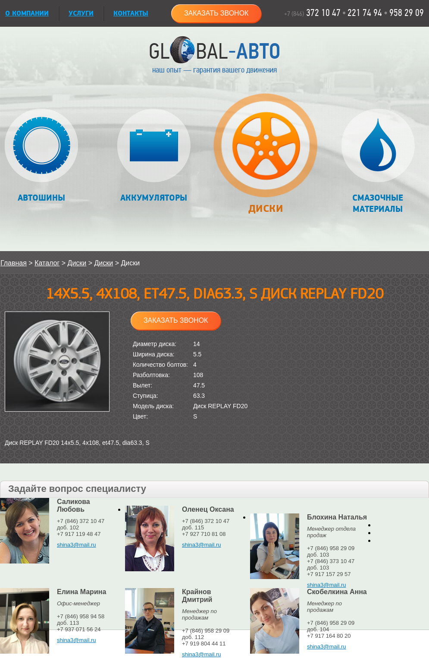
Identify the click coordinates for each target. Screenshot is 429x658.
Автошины (41, 156)
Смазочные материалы (378, 161)
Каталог (46, 263)
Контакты (130, 13)
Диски (265, 158)
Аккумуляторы (154, 156)
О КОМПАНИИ (27, 13)
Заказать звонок (216, 13)
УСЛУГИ (81, 13)
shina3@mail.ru (76, 545)
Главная (13, 263)
